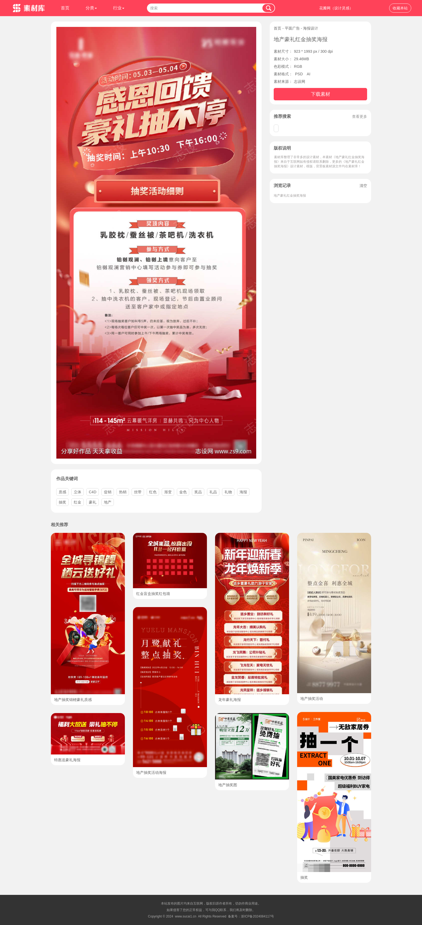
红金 (77, 502)
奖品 (198, 492)
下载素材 (320, 94)
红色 (153, 492)
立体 (77, 492)
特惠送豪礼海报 (67, 760)
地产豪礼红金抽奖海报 (290, 195)
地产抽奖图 (227, 785)
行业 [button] (118, 8)
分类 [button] (91, 8)
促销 (107, 492)
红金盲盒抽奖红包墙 (153, 593)
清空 (363, 185)
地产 (107, 502)
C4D (92, 492)
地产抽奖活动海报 (151, 772)
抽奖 (62, 502)
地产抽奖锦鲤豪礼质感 (73, 699)
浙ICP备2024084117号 (257, 916)
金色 (183, 492)
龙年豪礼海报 (229, 699)
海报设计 (310, 28)
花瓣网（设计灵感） (336, 8)
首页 (65, 8)
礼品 (213, 492)
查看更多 (359, 116)
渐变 (168, 492)
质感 (62, 492)
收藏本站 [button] (400, 8)
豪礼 (92, 502)
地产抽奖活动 (311, 698)
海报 (243, 492)
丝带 (138, 492)
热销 (122, 492)
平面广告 (292, 28)
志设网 (299, 81)
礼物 (228, 492)
